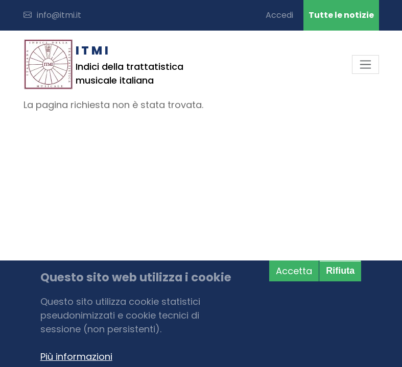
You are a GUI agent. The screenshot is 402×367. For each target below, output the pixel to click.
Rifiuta (340, 271)
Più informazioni (76, 356)
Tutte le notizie (341, 15)
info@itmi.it (52, 15)
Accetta (294, 271)
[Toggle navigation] (365, 64)
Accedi (279, 15)
